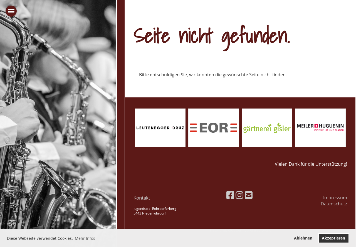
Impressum (335, 198)
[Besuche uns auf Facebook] (230, 195)
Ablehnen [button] (303, 238)
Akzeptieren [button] (333, 238)
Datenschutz (334, 204)
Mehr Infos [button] (85, 238)
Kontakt (142, 198)
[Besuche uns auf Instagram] (239, 195)
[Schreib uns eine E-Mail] (249, 195)
